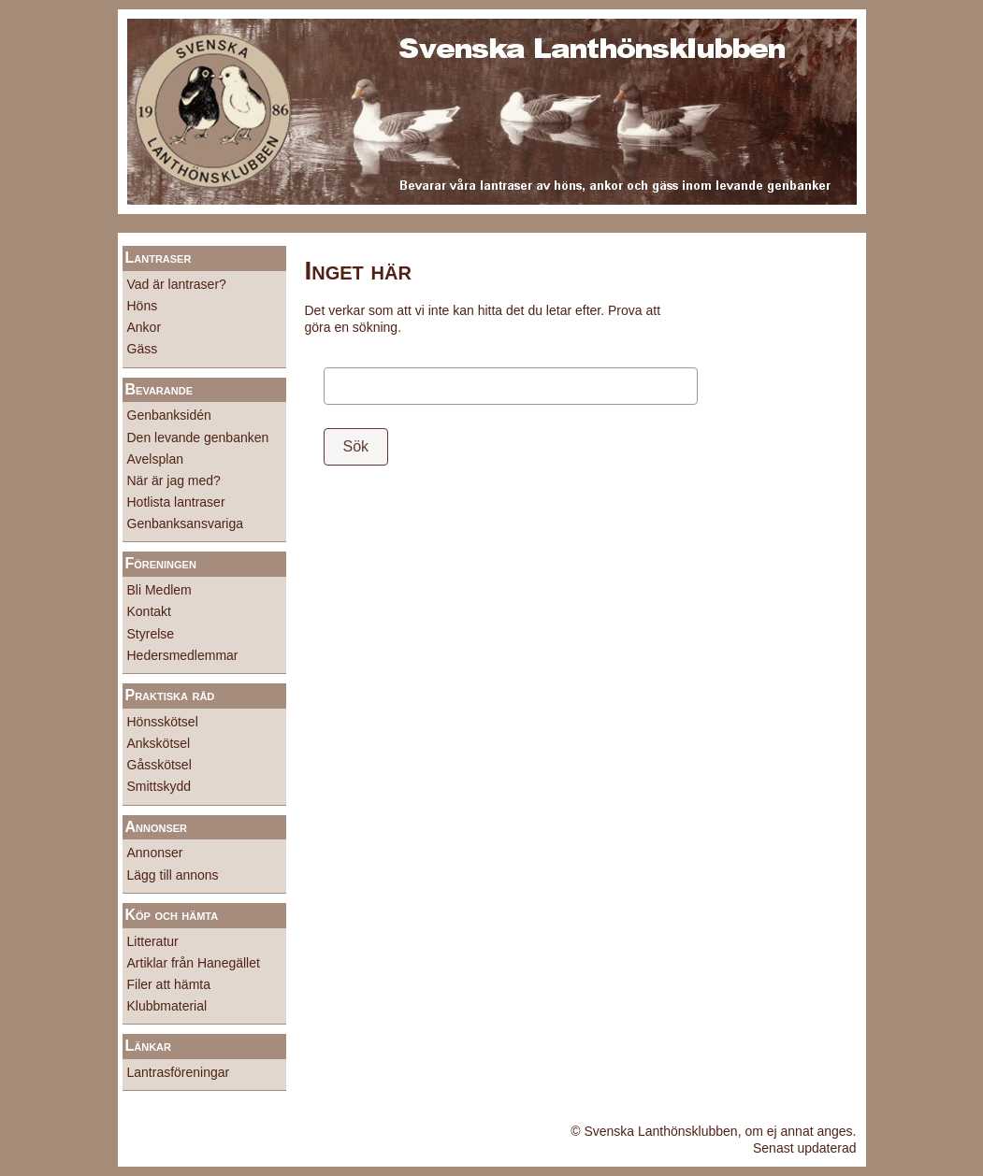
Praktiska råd (170, 695)
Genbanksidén (169, 415)
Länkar (148, 1046)
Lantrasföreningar (178, 1072)
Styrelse (151, 633)
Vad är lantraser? (176, 284)
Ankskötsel (159, 743)
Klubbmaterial (167, 1005)
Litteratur (153, 941)
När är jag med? (174, 480)
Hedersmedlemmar (183, 655)
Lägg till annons (173, 875)
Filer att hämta (168, 984)
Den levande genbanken (198, 437)
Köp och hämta (172, 915)
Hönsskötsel (162, 721)
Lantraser (158, 257)
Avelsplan (155, 459)
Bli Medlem (159, 589)
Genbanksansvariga (185, 523)
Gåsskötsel (159, 764)
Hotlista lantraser (176, 502)
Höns (142, 305)
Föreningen (160, 563)
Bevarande (159, 389)
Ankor (144, 327)
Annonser (156, 827)
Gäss (142, 348)
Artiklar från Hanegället (193, 962)
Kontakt (149, 611)
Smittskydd (159, 786)
